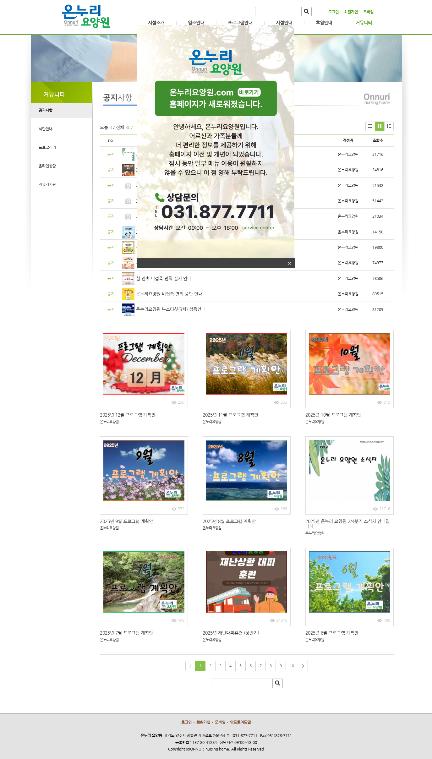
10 (292, 665)
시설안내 (284, 22)
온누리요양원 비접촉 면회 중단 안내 (169, 293)
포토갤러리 (47, 147)
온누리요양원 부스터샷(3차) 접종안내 (170, 309)
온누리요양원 (109, 422)
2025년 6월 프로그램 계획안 (332, 632)
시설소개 (156, 22)
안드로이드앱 (240, 722)
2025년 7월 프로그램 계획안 (127, 632)
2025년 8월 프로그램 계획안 (230, 521)
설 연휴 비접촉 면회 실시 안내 (163, 278)
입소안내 (196, 22)
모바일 (368, 12)
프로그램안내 (240, 22)
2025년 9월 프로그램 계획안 (127, 521)
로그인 (333, 12)
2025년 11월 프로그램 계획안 (231, 414)
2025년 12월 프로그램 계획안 (128, 414)
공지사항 (45, 110)
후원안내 (324, 22)
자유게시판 (47, 184)
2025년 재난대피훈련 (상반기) (231, 632)
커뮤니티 (364, 22)
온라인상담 (47, 166)
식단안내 (45, 129)
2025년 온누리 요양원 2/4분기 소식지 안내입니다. (347, 524)
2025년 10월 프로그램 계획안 (333, 414)
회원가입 (351, 12)
